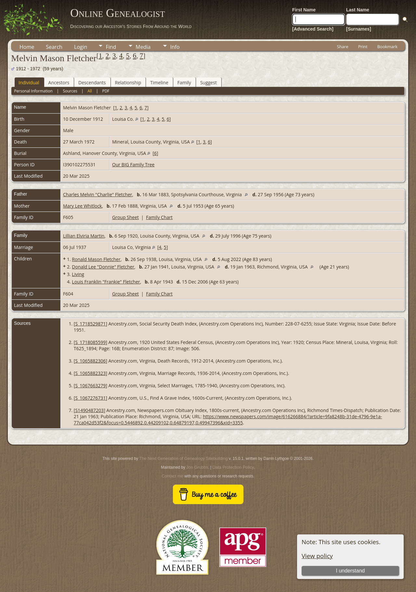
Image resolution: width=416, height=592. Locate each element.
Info (174, 46)
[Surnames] (358, 29)
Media (143, 46)
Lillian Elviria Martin (83, 236)
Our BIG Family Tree (133, 164)
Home (27, 46)
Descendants (92, 82)
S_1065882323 (90, 373)
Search (54, 46)
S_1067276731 (90, 398)
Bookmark (387, 46)
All (89, 91)
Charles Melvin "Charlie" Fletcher (97, 194)
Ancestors (58, 82)
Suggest (208, 82)
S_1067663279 (90, 385)
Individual (29, 82)
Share (342, 46)
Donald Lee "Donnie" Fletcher (103, 267)
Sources (70, 91)
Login (80, 46)
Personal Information (33, 91)
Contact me (172, 476)
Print (363, 46)
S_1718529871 (90, 324)
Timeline (159, 82)
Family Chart (159, 217)
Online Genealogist (117, 13)
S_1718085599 (90, 342)
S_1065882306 (90, 361)
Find (111, 46)
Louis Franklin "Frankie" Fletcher (106, 282)
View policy (317, 556)
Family (184, 82)
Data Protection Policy (233, 467)
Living (78, 274)
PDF (105, 91)
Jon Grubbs (197, 467)
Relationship (128, 82)
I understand (350, 570)
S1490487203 (89, 410)
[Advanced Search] (312, 29)
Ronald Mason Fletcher (96, 259)
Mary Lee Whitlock (82, 206)
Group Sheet (125, 217)
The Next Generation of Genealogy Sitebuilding (183, 458)
